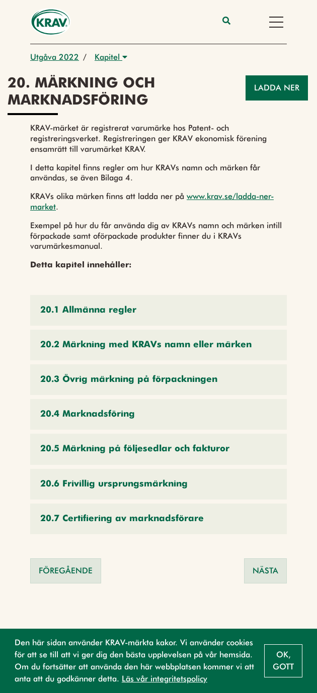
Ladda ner (276, 87)
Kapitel (111, 57)
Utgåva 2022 (54, 57)
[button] (158, 310)
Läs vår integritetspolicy (164, 678)
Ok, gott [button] (283, 660)
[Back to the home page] (50, 22)
